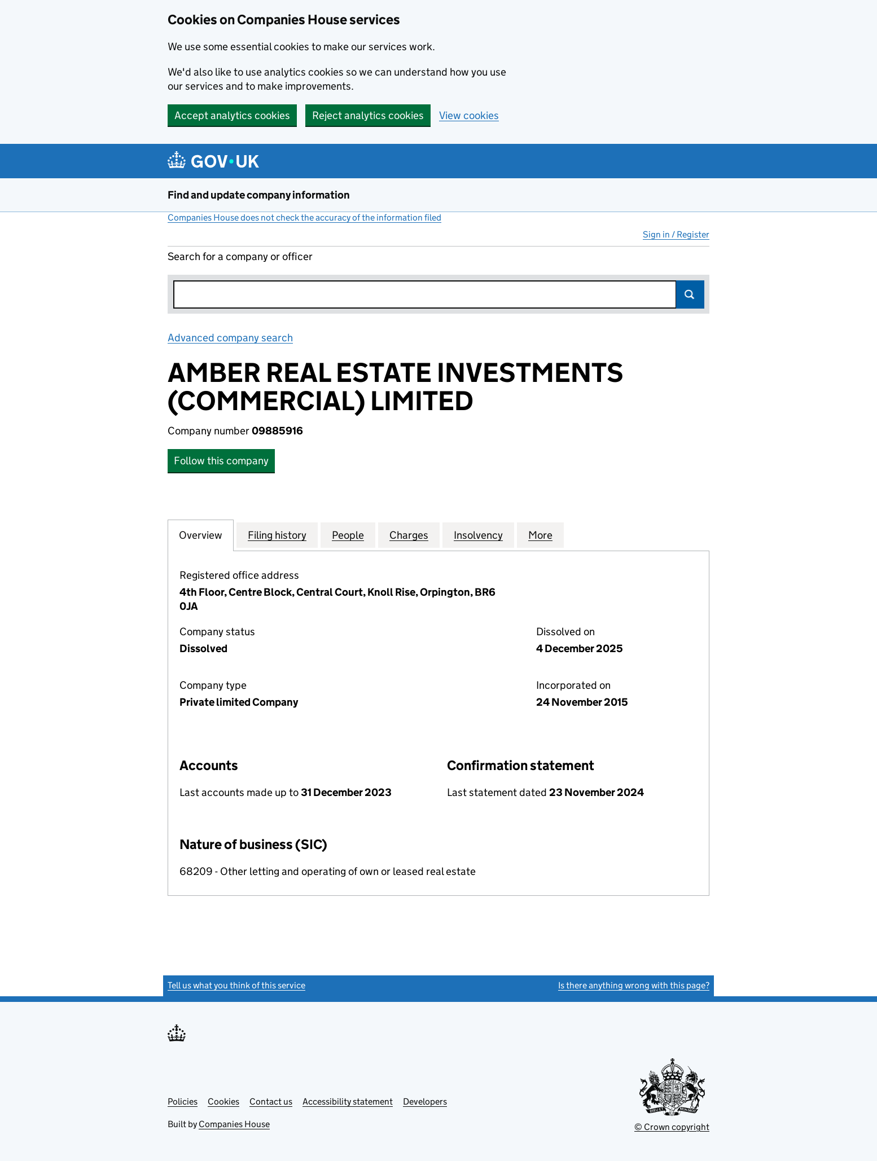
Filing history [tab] (277, 535)
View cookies (469, 115)
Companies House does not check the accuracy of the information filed (304, 217)
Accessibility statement (347, 1101)
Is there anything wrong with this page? (633, 985)
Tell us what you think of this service (236, 985)
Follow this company (221, 460)
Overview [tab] (200, 535)
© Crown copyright (671, 1127)
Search (690, 294)
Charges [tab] (408, 535)
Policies (183, 1101)
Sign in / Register (676, 234)
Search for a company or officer (240, 256)
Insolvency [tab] (478, 535)
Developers (425, 1101)
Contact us (270, 1101)
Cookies (223, 1101)
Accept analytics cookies (232, 115)
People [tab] (348, 535)
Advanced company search (230, 337)
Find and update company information (259, 194)
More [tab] (540, 535)
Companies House (234, 1124)
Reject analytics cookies (368, 115)
